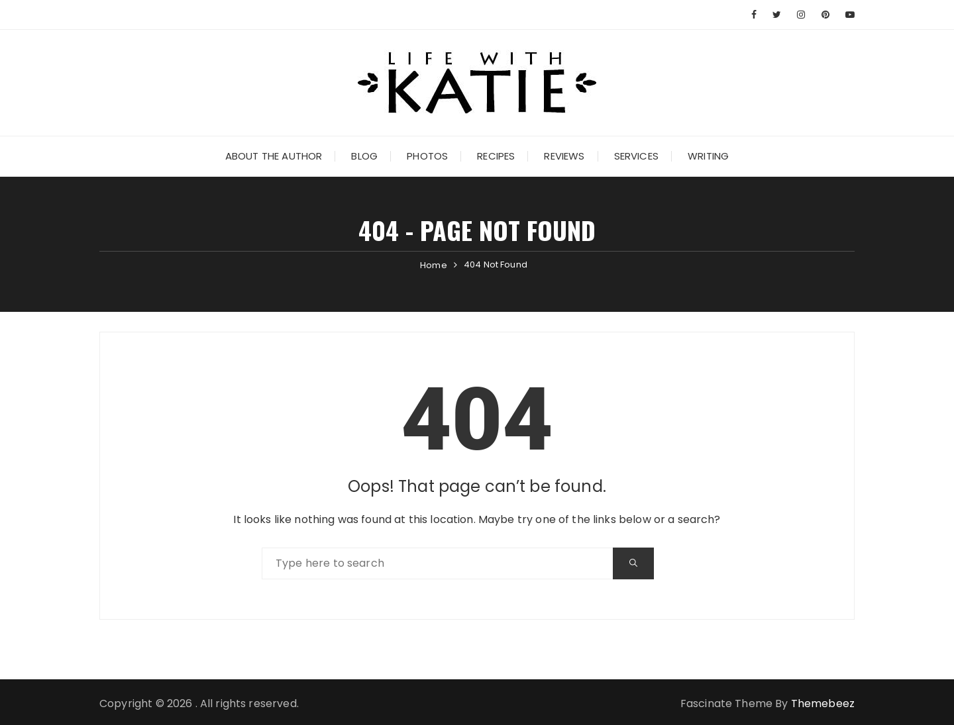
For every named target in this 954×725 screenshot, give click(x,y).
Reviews (564, 156)
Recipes (496, 156)
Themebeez (823, 703)
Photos (427, 156)
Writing (708, 156)
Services (636, 156)
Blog (364, 156)
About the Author (273, 156)
